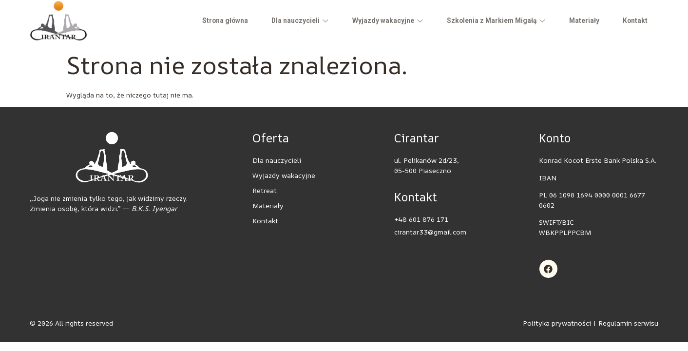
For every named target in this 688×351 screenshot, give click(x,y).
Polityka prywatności (557, 323)
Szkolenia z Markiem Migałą (490, 20)
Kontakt (633, 20)
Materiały (581, 20)
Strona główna (214, 20)
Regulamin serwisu (628, 323)
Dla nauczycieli (291, 20)
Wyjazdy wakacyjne (380, 20)
